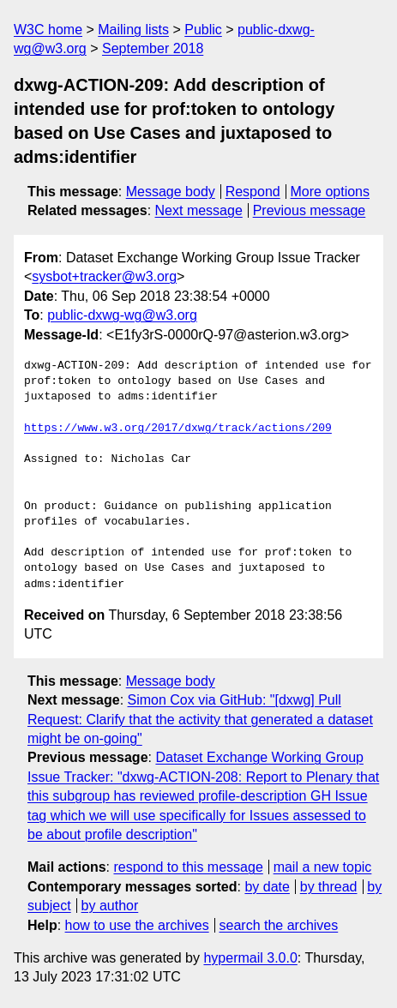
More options (330, 191)
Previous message (309, 210)
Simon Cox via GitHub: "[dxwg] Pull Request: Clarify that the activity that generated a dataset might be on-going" (200, 719)
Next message (199, 210)
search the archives (279, 925)
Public (203, 29)
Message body (170, 191)
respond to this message (187, 867)
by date (266, 886)
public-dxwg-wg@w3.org (122, 315)
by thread (329, 886)
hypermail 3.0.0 (250, 958)
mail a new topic (323, 867)
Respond (253, 191)
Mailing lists (133, 29)
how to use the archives (137, 925)
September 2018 (152, 48)
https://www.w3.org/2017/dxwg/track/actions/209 (178, 428)
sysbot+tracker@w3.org (104, 276)
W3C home (48, 29)
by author (110, 905)
